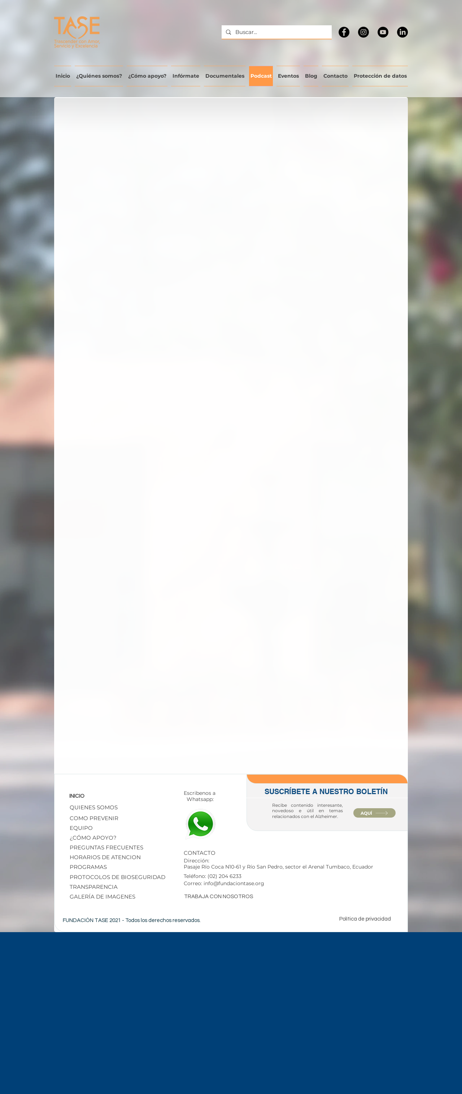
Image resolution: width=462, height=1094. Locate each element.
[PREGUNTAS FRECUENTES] (106, 847)
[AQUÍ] (374, 813)
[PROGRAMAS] (92, 866)
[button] (121, 877)
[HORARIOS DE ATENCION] (105, 857)
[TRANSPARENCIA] (106, 886)
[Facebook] (344, 32)
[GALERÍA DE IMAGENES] (118, 896)
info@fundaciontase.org (234, 883)
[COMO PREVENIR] (94, 818)
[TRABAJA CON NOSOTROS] (221, 896)
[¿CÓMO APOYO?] (106, 837)
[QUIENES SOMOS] (94, 807)
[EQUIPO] (83, 827)
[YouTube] (383, 32)
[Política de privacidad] (367, 918)
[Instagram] (363, 32)
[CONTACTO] (211, 852)
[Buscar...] (276, 32)
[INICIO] (92, 796)
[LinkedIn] (402, 32)
